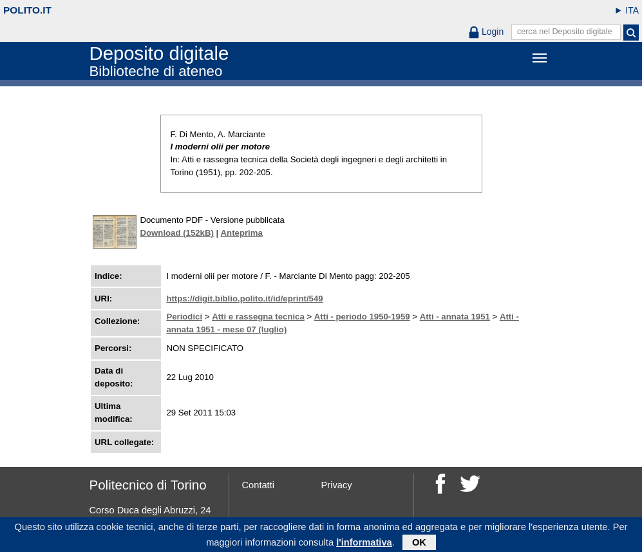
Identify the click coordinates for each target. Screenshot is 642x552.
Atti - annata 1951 (455, 316)
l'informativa (364, 543)
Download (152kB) (177, 233)
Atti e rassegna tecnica (258, 316)
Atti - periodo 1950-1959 (362, 316)
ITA (632, 10)
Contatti (258, 485)
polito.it (27, 10)
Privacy (336, 485)
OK (419, 543)
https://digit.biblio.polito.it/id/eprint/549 (244, 298)
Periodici (184, 316)
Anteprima (242, 233)
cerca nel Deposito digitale (564, 31)
